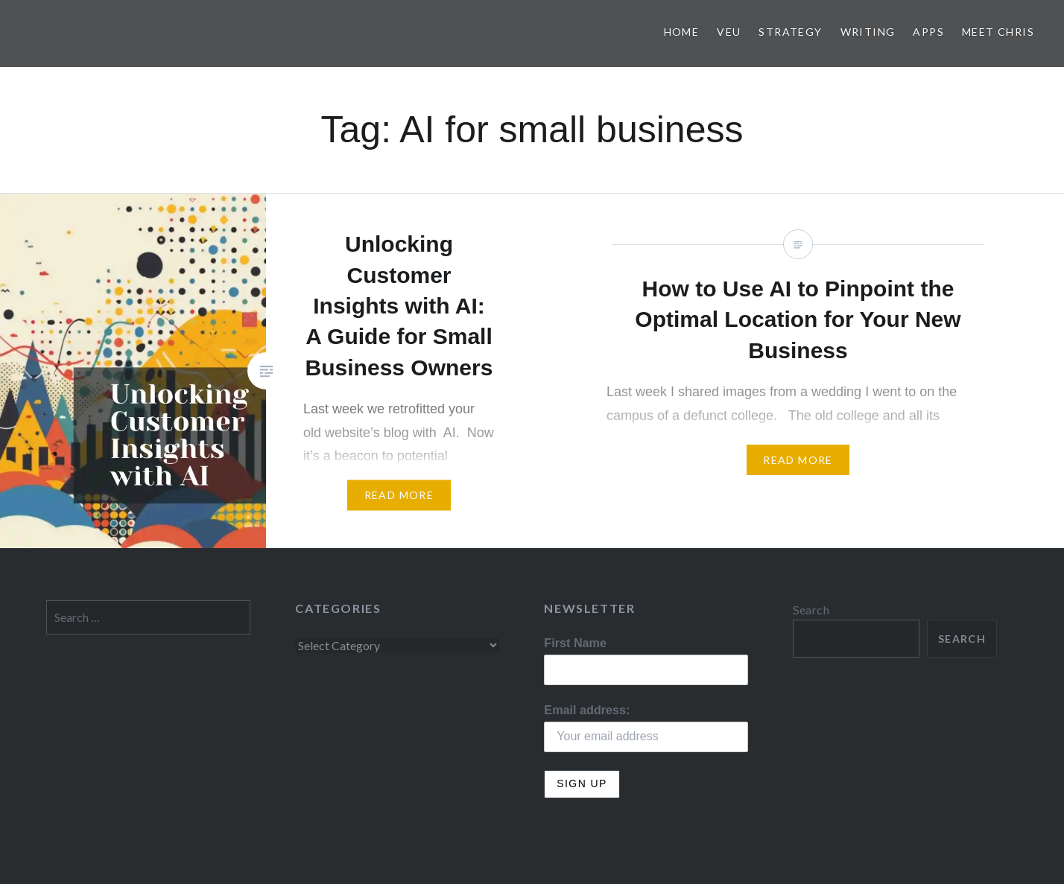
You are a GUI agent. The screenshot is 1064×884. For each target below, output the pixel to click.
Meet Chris (998, 31)
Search (811, 609)
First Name (575, 642)
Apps (928, 31)
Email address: (587, 709)
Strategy (790, 31)
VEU (729, 31)
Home (682, 31)
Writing (868, 31)
